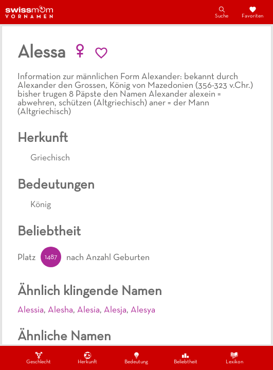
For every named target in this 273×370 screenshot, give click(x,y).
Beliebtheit (185, 357)
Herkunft (87, 357)
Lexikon (234, 357)
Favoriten (252, 11)
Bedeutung (136, 357)
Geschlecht (38, 357)
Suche (221, 11)
